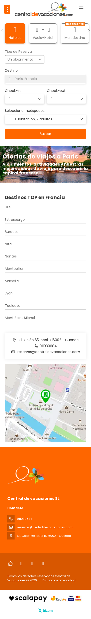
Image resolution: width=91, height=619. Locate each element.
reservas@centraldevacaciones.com (48, 351)
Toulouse (12, 305)
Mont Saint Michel (20, 318)
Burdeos (11, 232)
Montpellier (14, 268)
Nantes (11, 256)
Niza (8, 244)
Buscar (45, 133)
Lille (8, 207)
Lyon (9, 293)
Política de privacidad (58, 580)
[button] (2, 31)
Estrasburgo (15, 219)
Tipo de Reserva (18, 51)
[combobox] (45, 79)
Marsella (12, 281)
